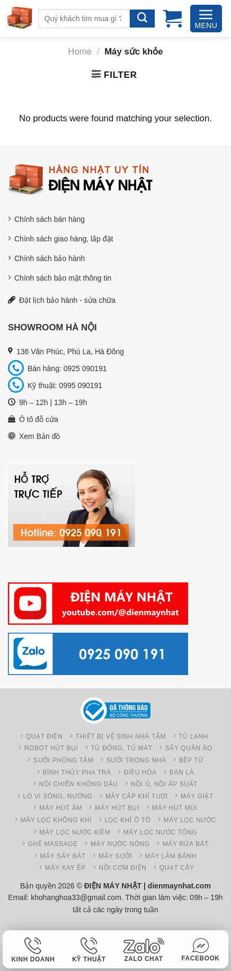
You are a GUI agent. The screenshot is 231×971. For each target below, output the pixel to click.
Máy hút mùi (175, 808)
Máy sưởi (115, 856)
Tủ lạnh (193, 736)
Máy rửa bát (186, 844)
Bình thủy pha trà (76, 772)
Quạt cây (176, 867)
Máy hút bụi (117, 808)
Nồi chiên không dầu (78, 784)
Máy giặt (197, 796)
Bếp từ (191, 760)
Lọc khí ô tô (127, 820)
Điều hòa (140, 772)
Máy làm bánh (171, 856)
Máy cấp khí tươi (136, 796)
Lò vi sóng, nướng (58, 796)
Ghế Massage (53, 844)
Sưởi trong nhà (136, 760)
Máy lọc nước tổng (160, 832)
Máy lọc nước (190, 820)
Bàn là (182, 772)
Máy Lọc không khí (56, 820)
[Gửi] (142, 19)
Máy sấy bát (63, 856)
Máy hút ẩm (60, 808)
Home (80, 52)
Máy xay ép (65, 867)
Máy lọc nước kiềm (74, 832)
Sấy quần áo (188, 748)
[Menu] (206, 19)
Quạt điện (44, 736)
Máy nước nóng (120, 844)
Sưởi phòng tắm (63, 760)
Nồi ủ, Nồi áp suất (164, 784)
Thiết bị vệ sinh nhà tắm (120, 736)
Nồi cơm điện (122, 867)
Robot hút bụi (51, 748)
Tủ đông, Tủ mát (122, 748)
